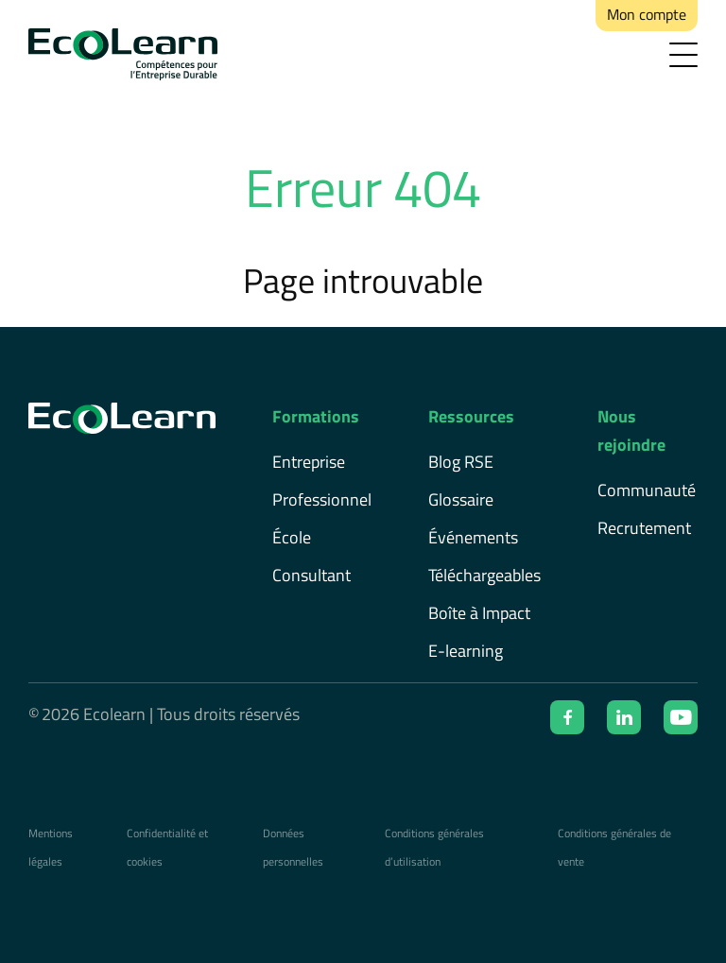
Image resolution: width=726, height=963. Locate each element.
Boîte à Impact (479, 613)
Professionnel (322, 499)
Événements (473, 537)
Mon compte (646, 14)
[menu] (683, 55)
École (291, 537)
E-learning (465, 650)
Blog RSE (460, 461)
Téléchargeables (484, 575)
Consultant (311, 575)
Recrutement (644, 528)
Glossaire (460, 499)
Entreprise (308, 461)
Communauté (646, 490)
